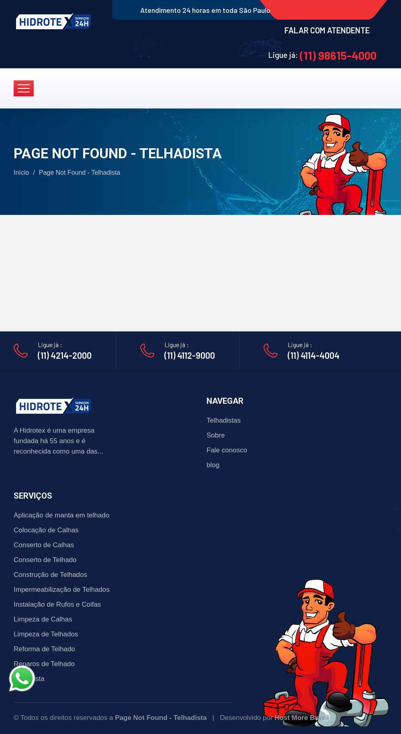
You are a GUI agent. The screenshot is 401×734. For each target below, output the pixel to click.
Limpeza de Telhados (46, 634)
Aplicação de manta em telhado (61, 515)
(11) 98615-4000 (338, 55)
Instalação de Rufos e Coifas (57, 604)
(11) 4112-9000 (189, 355)
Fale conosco (227, 450)
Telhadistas (224, 420)
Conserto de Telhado (45, 560)
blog (213, 465)
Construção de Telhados (50, 575)
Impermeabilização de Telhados (62, 589)
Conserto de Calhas (44, 545)
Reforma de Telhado (44, 649)
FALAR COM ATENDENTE (327, 30)
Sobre (216, 435)
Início (21, 172)
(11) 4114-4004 (314, 355)
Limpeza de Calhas (43, 619)
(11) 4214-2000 (65, 355)
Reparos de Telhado (44, 664)
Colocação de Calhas (46, 530)
